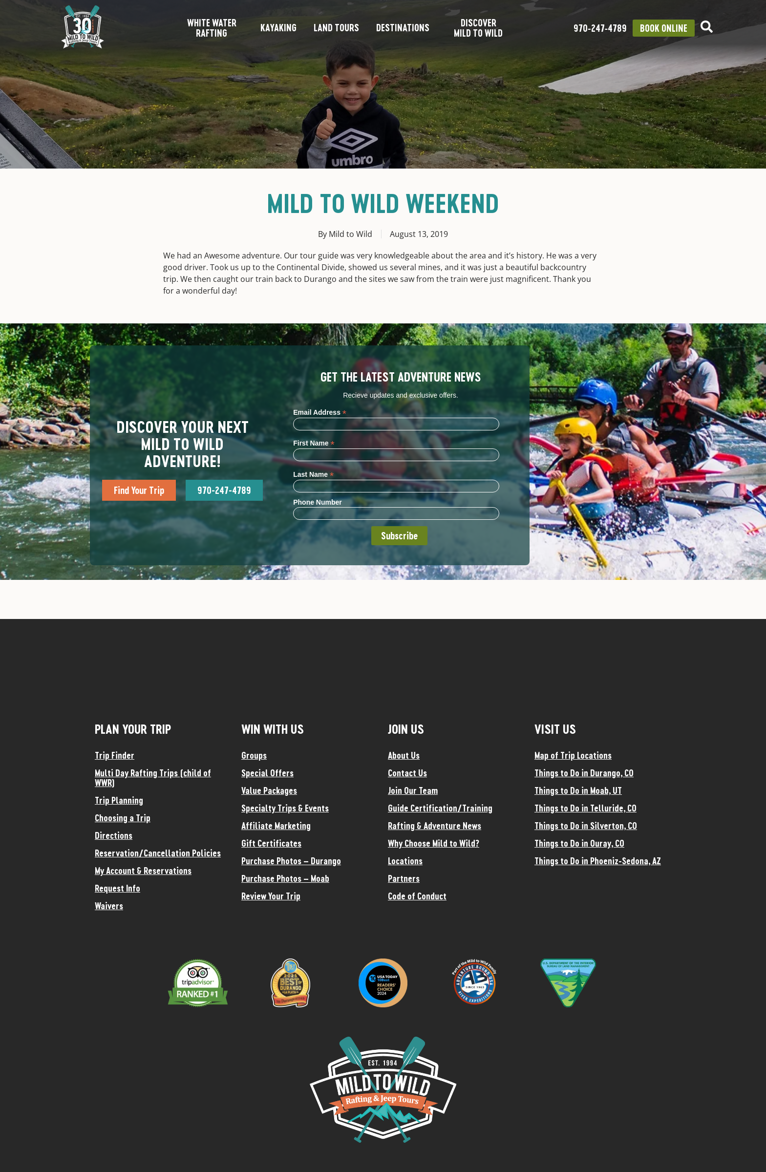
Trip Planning (119, 800)
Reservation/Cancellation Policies (158, 853)
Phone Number (317, 502)
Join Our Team (413, 790)
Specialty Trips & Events (285, 808)
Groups (254, 755)
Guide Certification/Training (440, 808)
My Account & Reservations (143, 870)
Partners (404, 878)
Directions (113, 835)
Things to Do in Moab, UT (578, 790)
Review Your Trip (270, 896)
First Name (313, 443)
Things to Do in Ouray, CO (579, 843)
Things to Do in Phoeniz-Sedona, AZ (597, 860)
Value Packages (269, 790)
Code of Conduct (417, 896)
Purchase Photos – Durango (291, 860)
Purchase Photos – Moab (285, 878)
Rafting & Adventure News (434, 825)
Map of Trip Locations (573, 755)
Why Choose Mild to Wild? (433, 843)
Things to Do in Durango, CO (584, 772)
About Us (404, 755)
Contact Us (407, 772)
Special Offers (267, 772)
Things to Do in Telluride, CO (585, 808)
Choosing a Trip (122, 817)
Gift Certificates (271, 843)
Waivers (109, 905)
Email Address (319, 412)
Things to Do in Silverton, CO (585, 825)
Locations (405, 860)
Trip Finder (114, 755)
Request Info (117, 888)
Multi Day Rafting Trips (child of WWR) (153, 777)
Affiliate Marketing (276, 825)
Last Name (313, 474)
